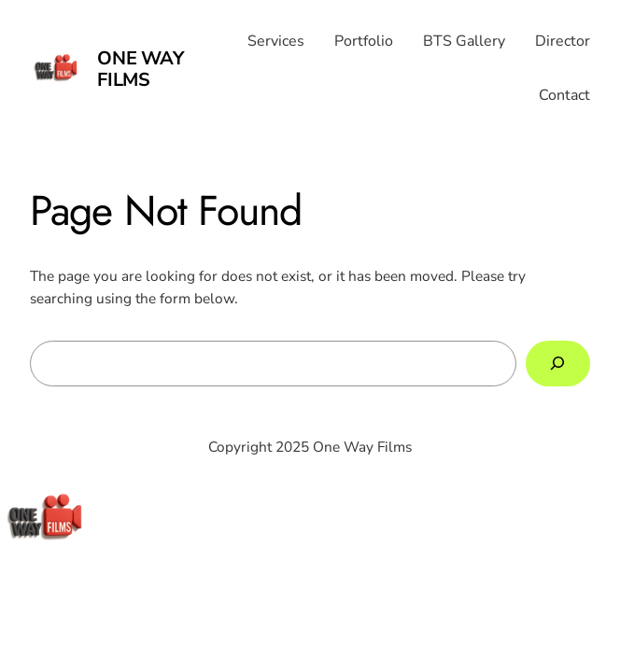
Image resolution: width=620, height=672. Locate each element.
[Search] (558, 363)
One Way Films (140, 69)
